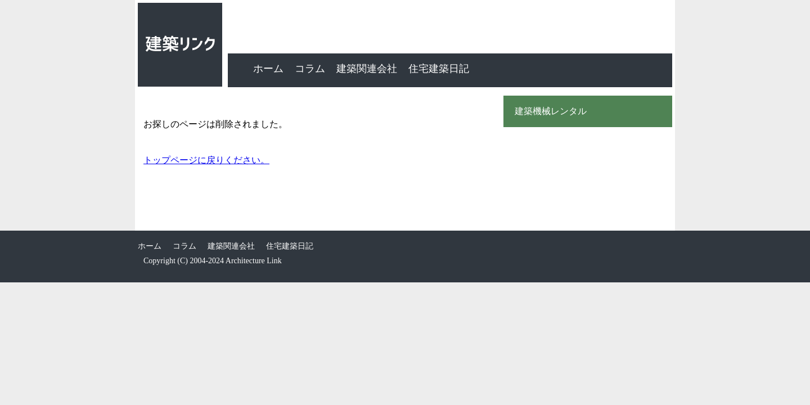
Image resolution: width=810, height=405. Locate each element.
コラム (310, 68)
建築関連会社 (366, 68)
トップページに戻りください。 (206, 160)
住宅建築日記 (438, 68)
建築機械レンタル (551, 111)
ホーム (268, 68)
